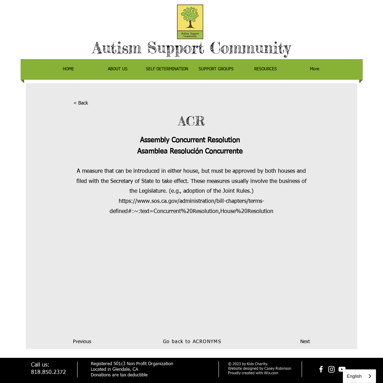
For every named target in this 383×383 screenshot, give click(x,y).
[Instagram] (331, 369)
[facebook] (321, 369)
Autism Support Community (191, 47)
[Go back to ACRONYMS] (193, 342)
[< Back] (96, 104)
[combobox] (359, 376)
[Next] (292, 342)
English (354, 376)
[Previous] (96, 342)
